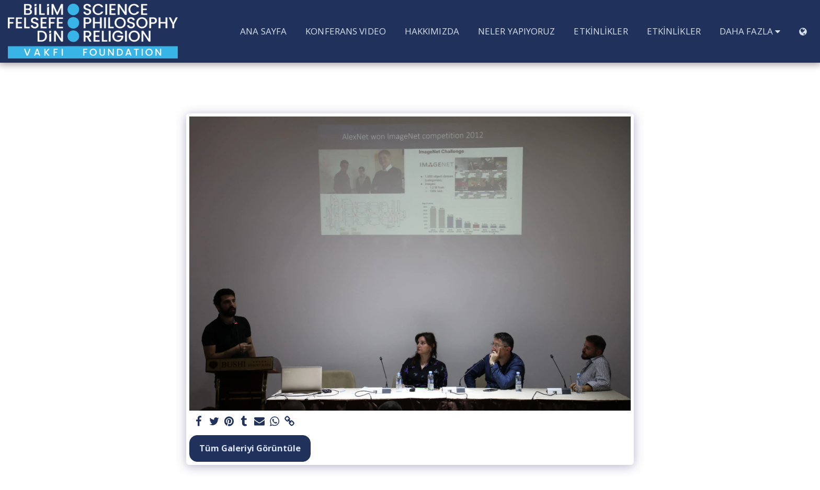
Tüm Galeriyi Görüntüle (250, 448)
